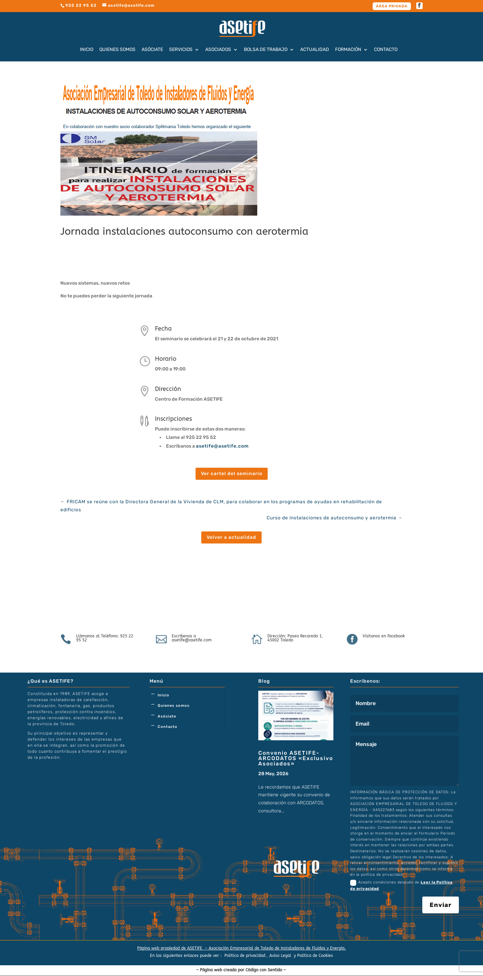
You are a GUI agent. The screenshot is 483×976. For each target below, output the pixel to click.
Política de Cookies (315, 955)
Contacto (385, 49)
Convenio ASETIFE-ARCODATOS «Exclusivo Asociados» (295, 758)
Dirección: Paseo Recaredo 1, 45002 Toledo (295, 638)
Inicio (86, 49)
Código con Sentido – (266, 970)
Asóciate (152, 49)
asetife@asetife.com (223, 446)
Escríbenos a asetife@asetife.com (192, 638)
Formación (348, 49)
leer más (267, 822)
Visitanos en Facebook (384, 636)
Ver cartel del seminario (231, 473)
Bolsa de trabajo (265, 49)
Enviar (440, 905)
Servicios (181, 49)
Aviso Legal (280, 955)
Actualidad (314, 49)
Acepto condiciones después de (401, 885)
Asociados (218, 49)
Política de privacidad (244, 955)
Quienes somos (117, 49)
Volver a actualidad (231, 537)
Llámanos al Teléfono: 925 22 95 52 (104, 638)
